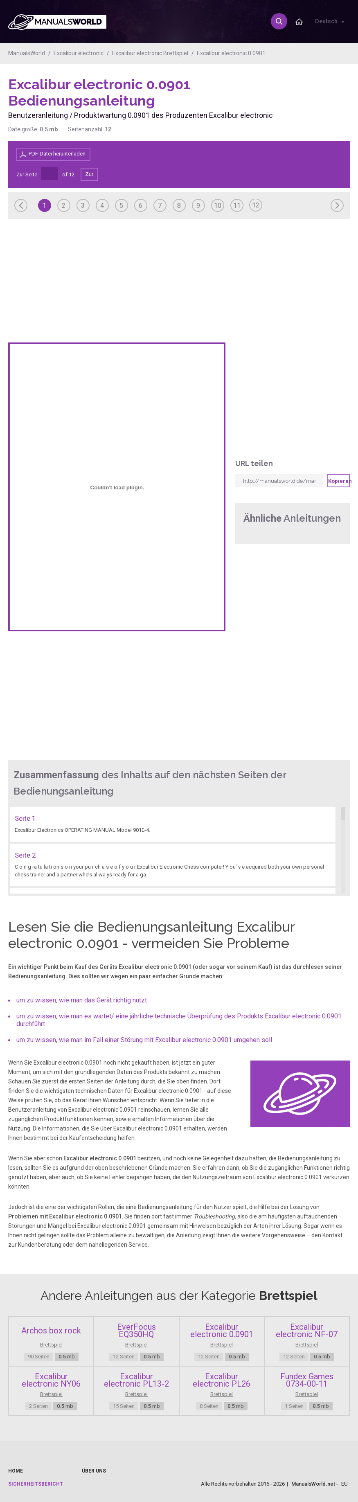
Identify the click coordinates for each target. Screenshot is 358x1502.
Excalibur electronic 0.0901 (231, 53)
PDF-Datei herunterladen (57, 154)
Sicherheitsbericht (35, 1484)
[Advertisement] (317, 97)
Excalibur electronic (79, 53)
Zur (90, 174)
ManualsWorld (26, 53)
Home (15, 1471)
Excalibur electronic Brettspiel (150, 53)
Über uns (94, 1471)
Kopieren (339, 481)
